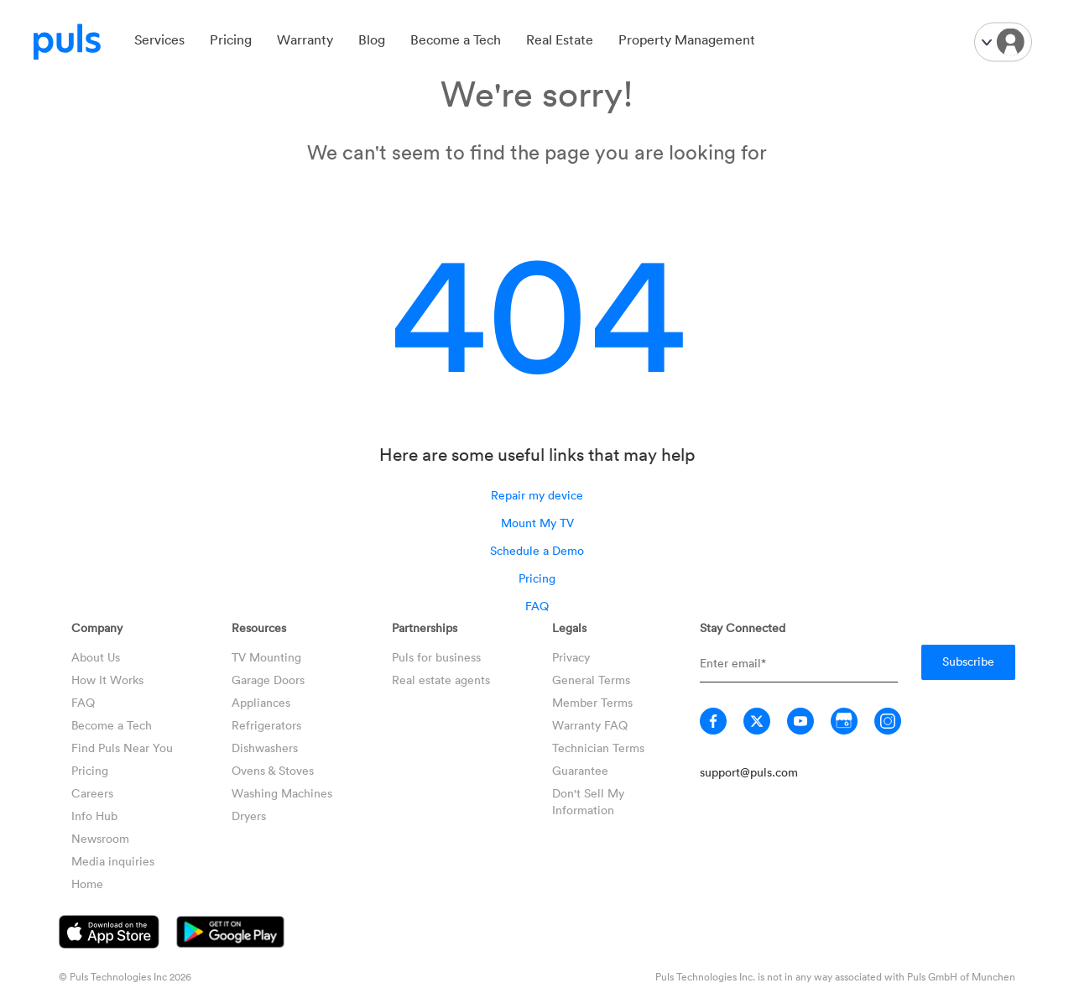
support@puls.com (749, 772)
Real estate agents (441, 680)
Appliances (261, 702)
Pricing (231, 39)
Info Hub (94, 816)
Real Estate (559, 39)
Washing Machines (282, 793)
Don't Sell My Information (588, 801)
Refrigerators (266, 725)
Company (97, 627)
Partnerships (424, 627)
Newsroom (100, 838)
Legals (569, 627)
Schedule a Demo (537, 550)
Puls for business (436, 657)
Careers (92, 793)
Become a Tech (455, 39)
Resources (259, 627)
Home (87, 884)
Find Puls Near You (122, 748)
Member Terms (592, 702)
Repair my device (537, 495)
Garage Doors (268, 680)
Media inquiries (112, 861)
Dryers (249, 816)
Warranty (305, 39)
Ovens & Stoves (273, 770)
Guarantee (580, 770)
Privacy (571, 657)
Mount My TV (537, 523)
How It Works (107, 680)
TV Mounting (266, 657)
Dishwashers (265, 748)
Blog (371, 39)
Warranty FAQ (590, 725)
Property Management (686, 39)
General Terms (591, 680)
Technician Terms (598, 748)
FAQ (537, 606)
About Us (95, 657)
